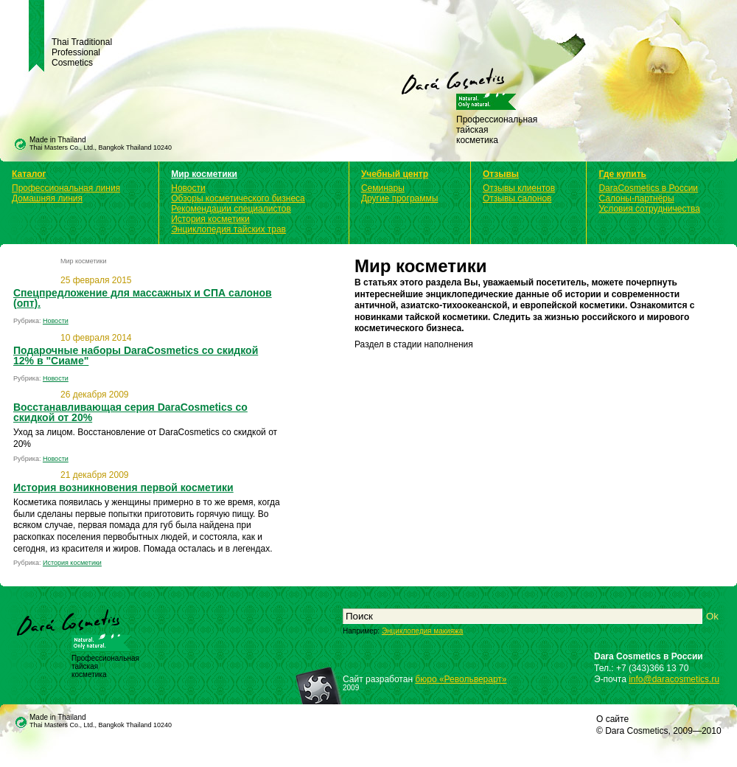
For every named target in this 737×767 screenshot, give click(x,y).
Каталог (29, 174)
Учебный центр (394, 174)
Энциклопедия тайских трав (228, 229)
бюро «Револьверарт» (460, 679)
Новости (188, 188)
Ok (712, 616)
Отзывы (501, 174)
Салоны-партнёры (636, 198)
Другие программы (399, 198)
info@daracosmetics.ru (674, 679)
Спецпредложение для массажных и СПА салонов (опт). (142, 298)
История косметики (210, 219)
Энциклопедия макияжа (422, 631)
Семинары (383, 188)
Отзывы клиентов (519, 188)
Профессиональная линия (66, 188)
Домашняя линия (47, 198)
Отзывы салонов (517, 198)
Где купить (622, 174)
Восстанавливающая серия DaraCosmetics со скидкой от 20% (130, 412)
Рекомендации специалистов (231, 209)
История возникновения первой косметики (123, 487)
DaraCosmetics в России (648, 188)
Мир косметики (204, 174)
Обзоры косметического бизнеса (238, 198)
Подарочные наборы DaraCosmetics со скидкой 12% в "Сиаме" (135, 355)
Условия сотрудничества (648, 209)
